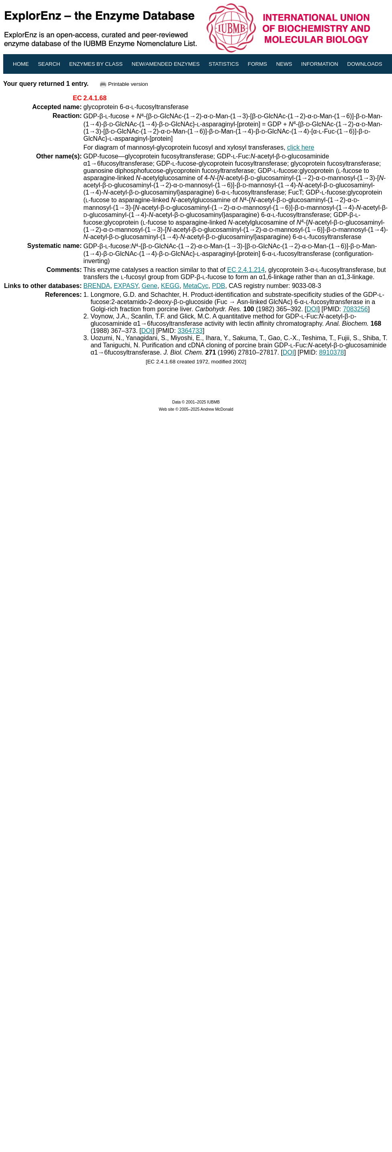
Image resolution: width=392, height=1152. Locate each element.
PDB (218, 285)
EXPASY (126, 285)
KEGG (170, 285)
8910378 (331, 352)
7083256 (355, 309)
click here (301, 147)
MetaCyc (195, 285)
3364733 (190, 330)
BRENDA (96, 285)
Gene (149, 285)
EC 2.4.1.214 (245, 269)
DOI (312, 309)
